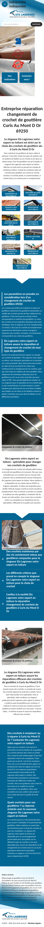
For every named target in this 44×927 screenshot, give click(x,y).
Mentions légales (34, 923)
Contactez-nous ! (27, 77)
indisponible (17, 2)
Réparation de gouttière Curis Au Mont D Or (20, 900)
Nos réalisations (9, 77)
